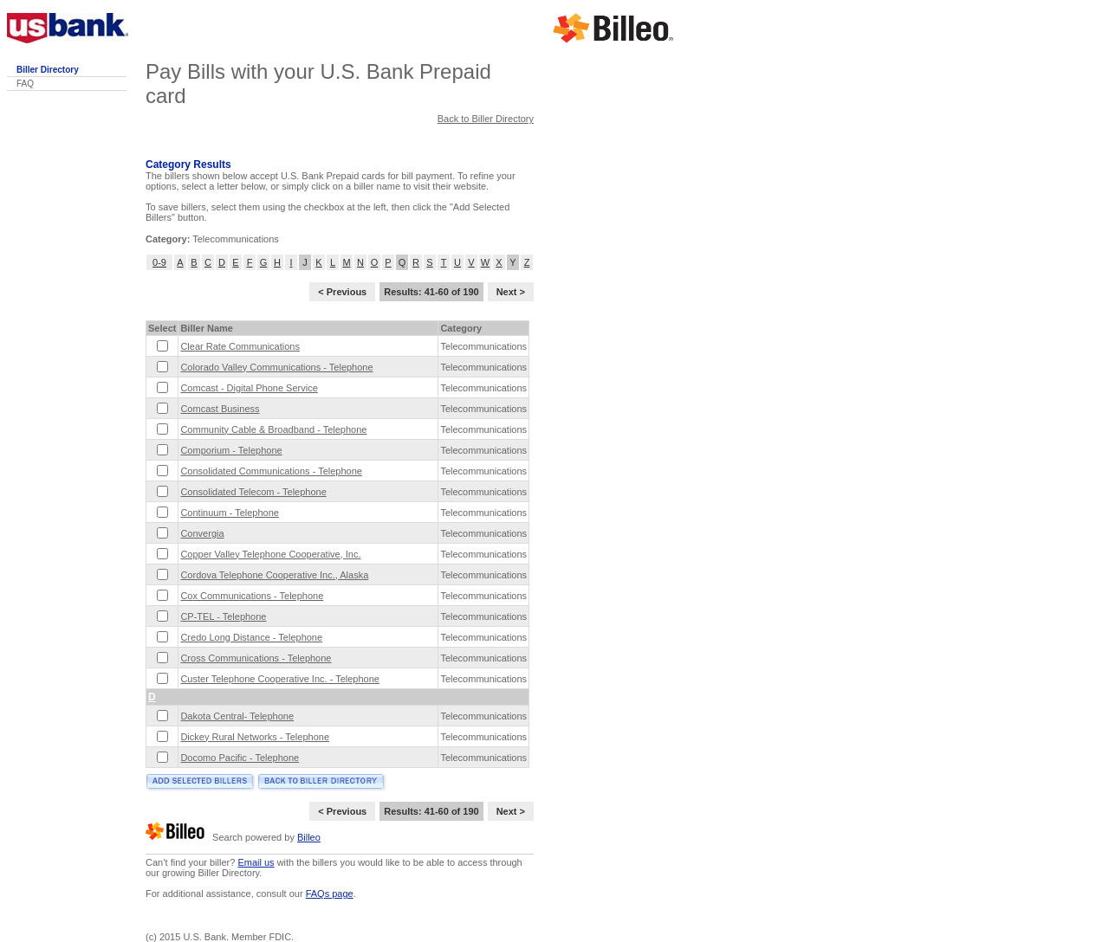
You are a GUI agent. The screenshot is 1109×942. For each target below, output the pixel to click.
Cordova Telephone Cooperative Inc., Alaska (274, 575)
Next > (510, 292)
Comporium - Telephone (231, 450)
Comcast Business (219, 408)
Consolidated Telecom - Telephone (253, 492)
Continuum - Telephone (229, 512)
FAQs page (329, 893)
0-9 (159, 262)
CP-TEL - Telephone (223, 616)
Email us (255, 862)
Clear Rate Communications (240, 346)
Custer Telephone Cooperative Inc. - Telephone (279, 679)
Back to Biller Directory (486, 118)
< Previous (342, 292)
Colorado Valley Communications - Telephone (276, 367)
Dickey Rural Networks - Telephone (254, 737)
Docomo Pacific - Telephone (239, 757)
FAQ (25, 83)
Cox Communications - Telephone (251, 595)
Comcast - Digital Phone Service (248, 388)
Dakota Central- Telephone (237, 716)
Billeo (309, 837)
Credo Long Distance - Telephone (251, 637)
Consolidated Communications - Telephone (271, 471)
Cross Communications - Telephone (255, 658)
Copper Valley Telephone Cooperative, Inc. (270, 554)
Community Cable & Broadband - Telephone (273, 429)
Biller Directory (47, 69)
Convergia (202, 533)
